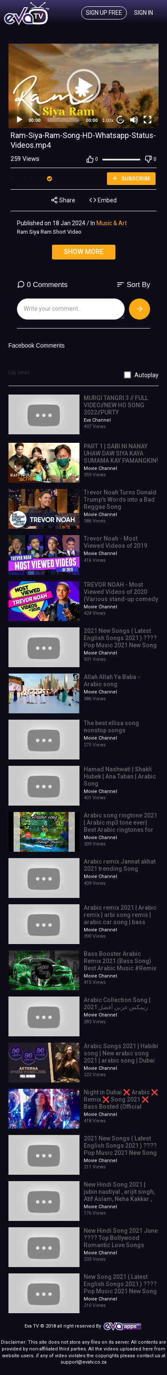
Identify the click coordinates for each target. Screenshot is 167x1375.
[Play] (19, 120)
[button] (84, 86)
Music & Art (111, 223)
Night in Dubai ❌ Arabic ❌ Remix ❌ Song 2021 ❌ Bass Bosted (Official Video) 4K (121, 1103)
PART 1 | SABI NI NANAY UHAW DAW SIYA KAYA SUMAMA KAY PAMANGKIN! (121, 453)
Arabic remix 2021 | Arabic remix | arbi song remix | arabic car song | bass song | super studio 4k (120, 918)
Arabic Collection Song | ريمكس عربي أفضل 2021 (117, 1004)
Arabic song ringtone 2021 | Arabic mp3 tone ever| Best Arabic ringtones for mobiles (120, 826)
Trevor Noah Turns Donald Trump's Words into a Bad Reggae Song (120, 499)
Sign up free (104, 12)
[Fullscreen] (147, 120)
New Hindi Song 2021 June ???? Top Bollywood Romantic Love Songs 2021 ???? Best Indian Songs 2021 (121, 1244)
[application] (83, 86)
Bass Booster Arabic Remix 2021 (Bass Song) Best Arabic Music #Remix (120, 961)
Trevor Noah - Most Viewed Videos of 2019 (115, 542)
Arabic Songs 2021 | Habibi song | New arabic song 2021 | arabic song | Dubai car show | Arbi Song (121, 1057)
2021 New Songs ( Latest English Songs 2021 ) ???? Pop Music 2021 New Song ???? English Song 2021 (120, 641)
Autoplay (146, 375)
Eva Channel (32, 178)
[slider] (63, 120)
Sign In (143, 12)
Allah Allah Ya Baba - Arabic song (112, 681)
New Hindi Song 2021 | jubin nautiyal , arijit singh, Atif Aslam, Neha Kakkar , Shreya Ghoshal (119, 1195)
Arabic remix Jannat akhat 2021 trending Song (120, 865)
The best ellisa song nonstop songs (111, 727)
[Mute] (134, 120)
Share (63, 200)
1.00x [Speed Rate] (108, 120)
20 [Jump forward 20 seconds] (121, 119)
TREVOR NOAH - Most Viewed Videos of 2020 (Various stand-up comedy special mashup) (121, 595)
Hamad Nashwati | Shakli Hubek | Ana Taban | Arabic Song (120, 776)
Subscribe (131, 178)
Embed (103, 200)
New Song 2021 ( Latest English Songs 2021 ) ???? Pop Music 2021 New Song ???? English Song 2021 (120, 1287)
